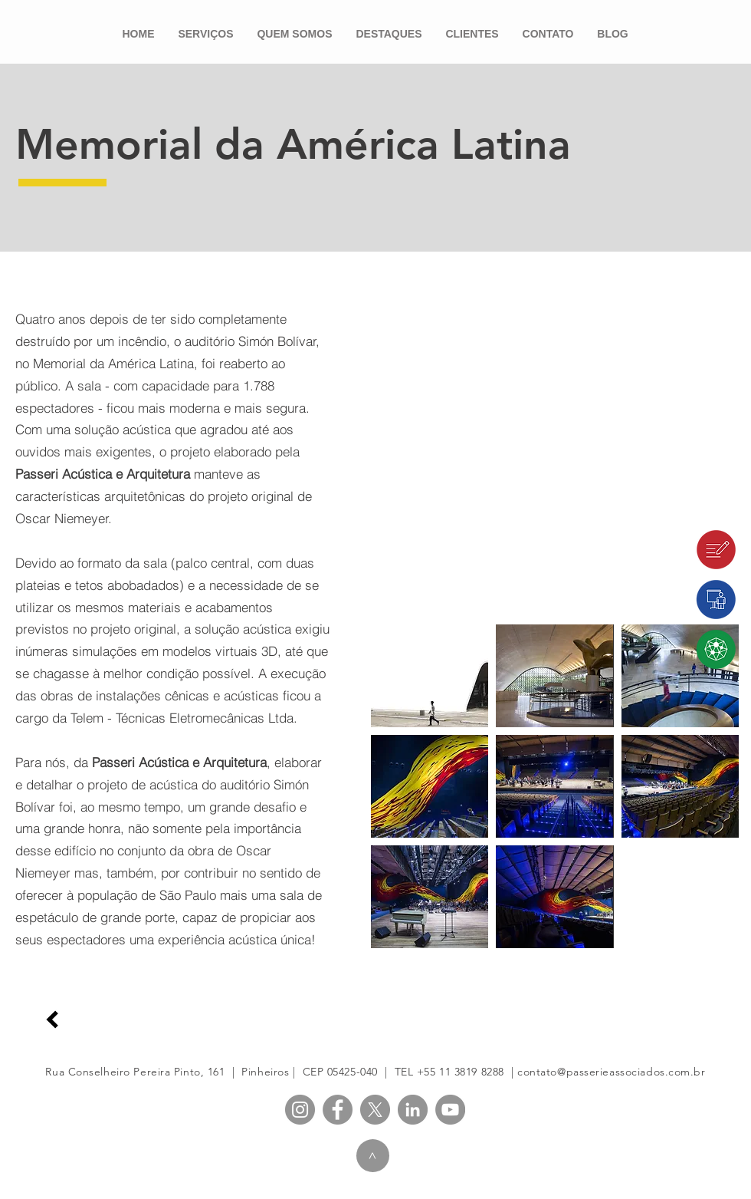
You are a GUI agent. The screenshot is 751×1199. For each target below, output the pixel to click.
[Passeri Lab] (682, 649)
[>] (372, 1155)
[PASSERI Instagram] (300, 1110)
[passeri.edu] (682, 600)
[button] (429, 675)
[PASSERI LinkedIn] (413, 1110)
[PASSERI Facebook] (338, 1110)
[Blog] (682, 549)
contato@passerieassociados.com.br (611, 1072)
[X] (375, 1110)
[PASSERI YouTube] (450, 1110)
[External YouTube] (555, 419)
